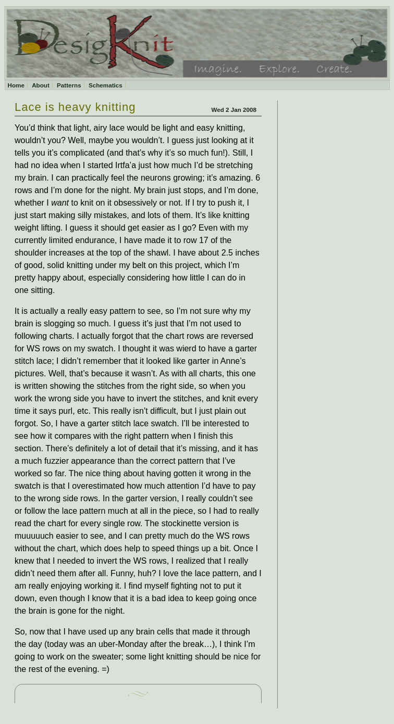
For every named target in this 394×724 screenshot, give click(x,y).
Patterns (69, 85)
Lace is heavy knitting (75, 106)
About (41, 85)
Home (16, 85)
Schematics (105, 85)
